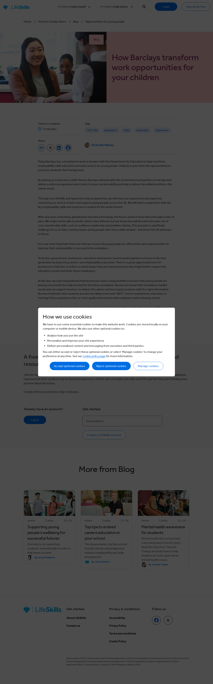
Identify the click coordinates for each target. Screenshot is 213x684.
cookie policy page (94, 356)
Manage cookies (148, 366)
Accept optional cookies (69, 366)
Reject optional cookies (111, 366)
